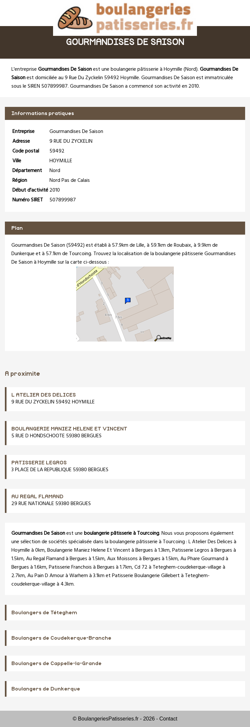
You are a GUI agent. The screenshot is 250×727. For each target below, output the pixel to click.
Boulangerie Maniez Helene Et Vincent (88, 550)
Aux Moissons (122, 559)
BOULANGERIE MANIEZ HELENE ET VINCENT (69, 428)
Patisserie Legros (190, 550)
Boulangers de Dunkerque (45, 688)
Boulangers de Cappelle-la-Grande (56, 663)
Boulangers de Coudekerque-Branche (61, 638)
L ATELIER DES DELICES (43, 395)
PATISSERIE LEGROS (39, 462)
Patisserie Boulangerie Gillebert (146, 576)
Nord (190, 69)
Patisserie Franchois (70, 567)
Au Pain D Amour (45, 576)
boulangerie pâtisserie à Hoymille (146, 69)
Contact (168, 718)
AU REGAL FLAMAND (37, 496)
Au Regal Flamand (45, 559)
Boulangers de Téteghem (44, 612)
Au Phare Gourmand (202, 559)
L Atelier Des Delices (210, 542)
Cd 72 (140, 567)
